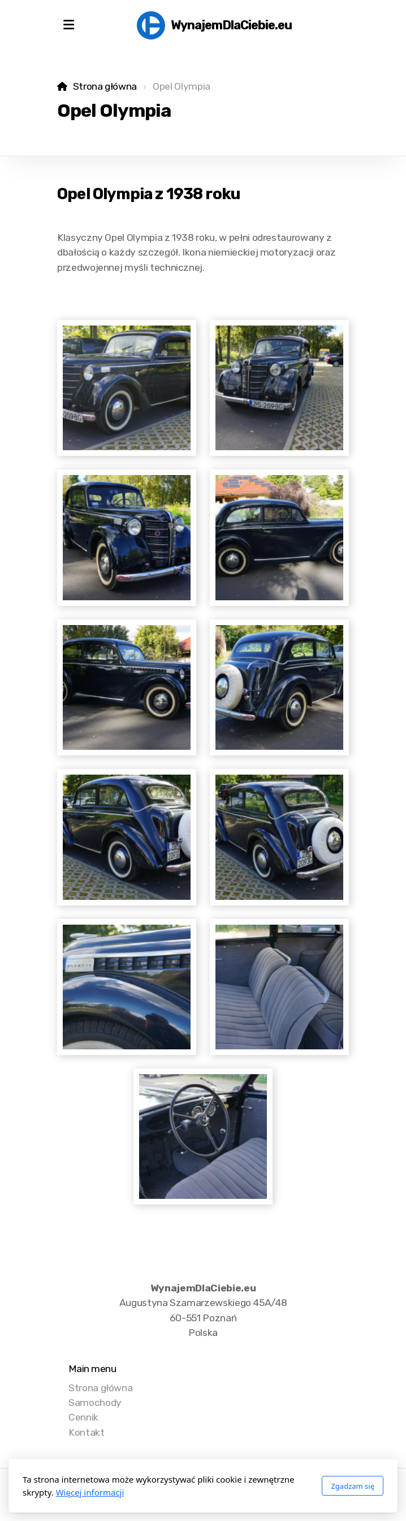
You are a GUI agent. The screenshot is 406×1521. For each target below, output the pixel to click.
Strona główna (105, 86)
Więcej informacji (90, 1492)
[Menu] (68, 25)
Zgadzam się (352, 1486)
